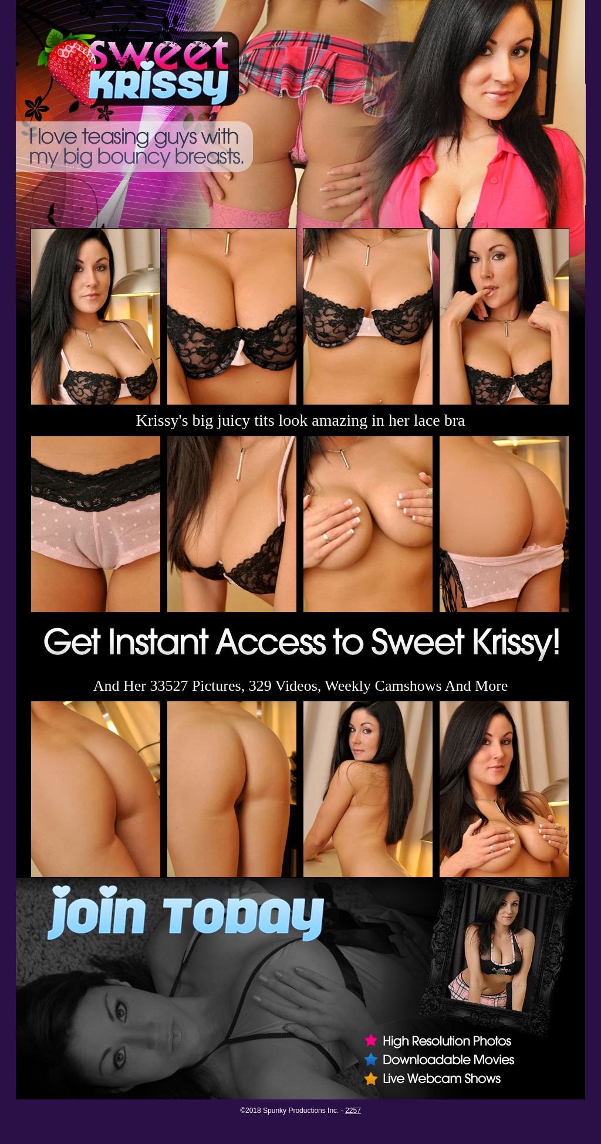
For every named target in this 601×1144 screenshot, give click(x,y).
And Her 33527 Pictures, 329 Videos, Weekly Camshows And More (300, 685)
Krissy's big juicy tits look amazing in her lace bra (300, 420)
